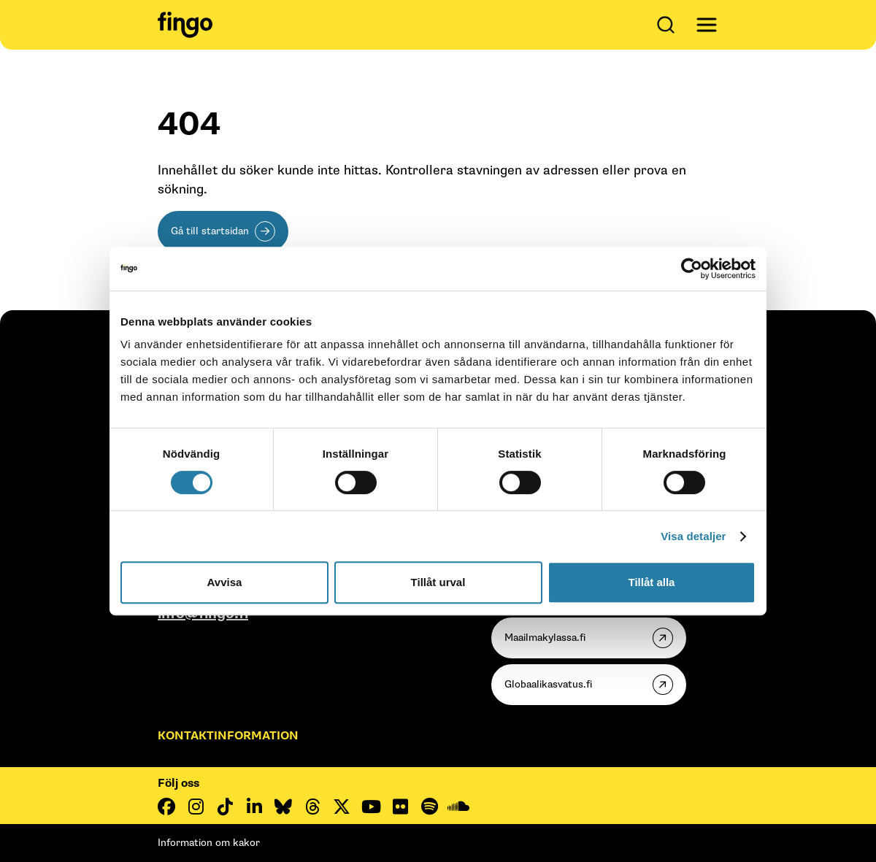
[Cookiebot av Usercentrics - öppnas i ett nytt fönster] (692, 269)
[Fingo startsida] (185, 25)
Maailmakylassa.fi (544, 637)
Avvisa (224, 582)
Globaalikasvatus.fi (548, 684)
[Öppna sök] (668, 24)
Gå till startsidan (210, 231)
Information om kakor (209, 843)
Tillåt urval (438, 582)
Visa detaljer (693, 536)
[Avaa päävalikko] (706, 24)
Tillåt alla (652, 582)
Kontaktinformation (228, 736)
